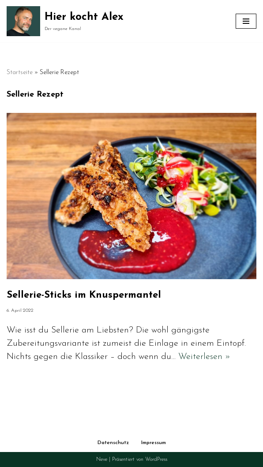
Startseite (20, 72)
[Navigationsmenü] (246, 21)
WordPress (156, 459)
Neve (101, 459)
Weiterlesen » (204, 356)
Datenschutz (113, 442)
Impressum (153, 442)
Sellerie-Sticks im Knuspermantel (84, 295)
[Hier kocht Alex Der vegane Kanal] (65, 21)
